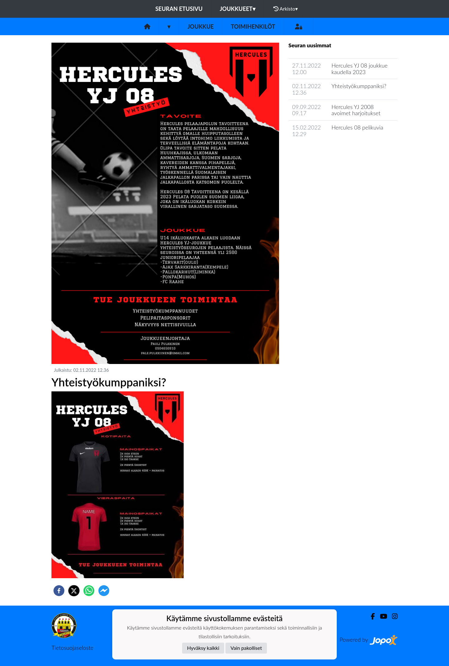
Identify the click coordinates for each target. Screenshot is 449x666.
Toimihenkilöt (253, 26)
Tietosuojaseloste (72, 647)
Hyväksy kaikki (203, 648)
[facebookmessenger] (103, 590)
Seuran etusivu (179, 8)
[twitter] (74, 590)
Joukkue (200, 26)
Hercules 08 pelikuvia (357, 127)
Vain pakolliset (246, 648)
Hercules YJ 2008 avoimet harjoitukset (355, 110)
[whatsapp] (88, 590)
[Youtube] (381, 616)
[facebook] (59, 590)
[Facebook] (370, 616)
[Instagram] (392, 616)
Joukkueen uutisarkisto (320, 151)
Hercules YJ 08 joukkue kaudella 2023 (359, 68)
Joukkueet (237, 8)
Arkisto (285, 8)
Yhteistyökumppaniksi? (358, 86)
